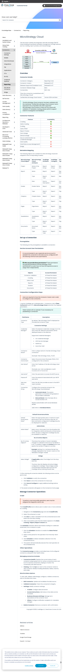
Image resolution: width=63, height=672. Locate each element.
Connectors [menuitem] (5, 50)
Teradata (22, 633)
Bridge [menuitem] (6, 92)
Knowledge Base (6, 30)
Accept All (41, 665)
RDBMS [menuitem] (6, 58)
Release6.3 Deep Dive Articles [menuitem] (7, 164)
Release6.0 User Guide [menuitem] (7, 145)
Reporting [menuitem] (7, 84)
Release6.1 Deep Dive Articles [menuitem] (7, 149)
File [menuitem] (5, 67)
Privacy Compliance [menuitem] (6, 113)
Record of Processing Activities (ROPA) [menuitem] (7, 136)
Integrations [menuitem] (7, 64)
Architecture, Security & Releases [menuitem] (6, 122)
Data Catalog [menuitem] (6, 141)
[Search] (59, 20)
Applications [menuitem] (7, 70)
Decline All (52, 665)
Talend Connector (24, 629)
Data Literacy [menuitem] (6, 109)
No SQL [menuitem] (6, 76)
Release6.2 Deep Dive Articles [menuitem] (7, 159)
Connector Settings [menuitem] (7, 54)
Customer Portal (22, 5)
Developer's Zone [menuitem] (5, 127)
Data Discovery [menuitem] (6, 95)
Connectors (17, 30)
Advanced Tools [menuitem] (7, 132)
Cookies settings (29, 665)
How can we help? (9, 17)
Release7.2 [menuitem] (5, 168)
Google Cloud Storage (25, 637)
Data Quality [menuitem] (6, 106)
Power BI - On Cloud (25, 641)
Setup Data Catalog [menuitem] (5, 46)
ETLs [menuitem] (5, 73)
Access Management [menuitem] (6, 102)
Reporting (26, 30)
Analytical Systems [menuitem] (7, 80)
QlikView (22, 626)
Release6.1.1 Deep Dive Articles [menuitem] (7, 154)
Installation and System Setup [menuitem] (6, 41)
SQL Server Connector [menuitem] (7, 88)
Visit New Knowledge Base (52, 5)
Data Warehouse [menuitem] (9, 61)
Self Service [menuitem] (5, 98)
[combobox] (30, 20)
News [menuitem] (4, 37)
